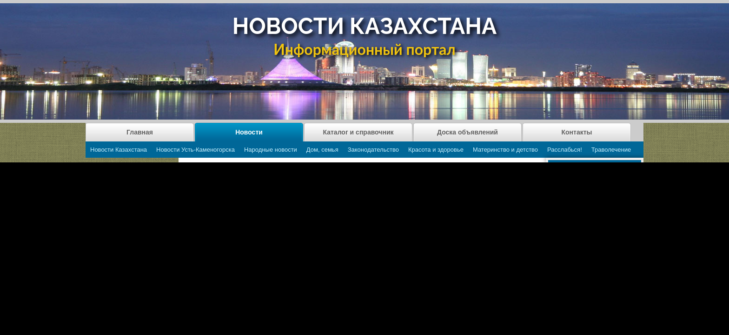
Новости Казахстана (118, 149)
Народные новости (270, 149)
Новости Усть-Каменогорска (195, 149)
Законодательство (373, 149)
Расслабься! (564, 149)
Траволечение (611, 149)
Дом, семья (322, 149)
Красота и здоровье (436, 149)
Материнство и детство (505, 149)
